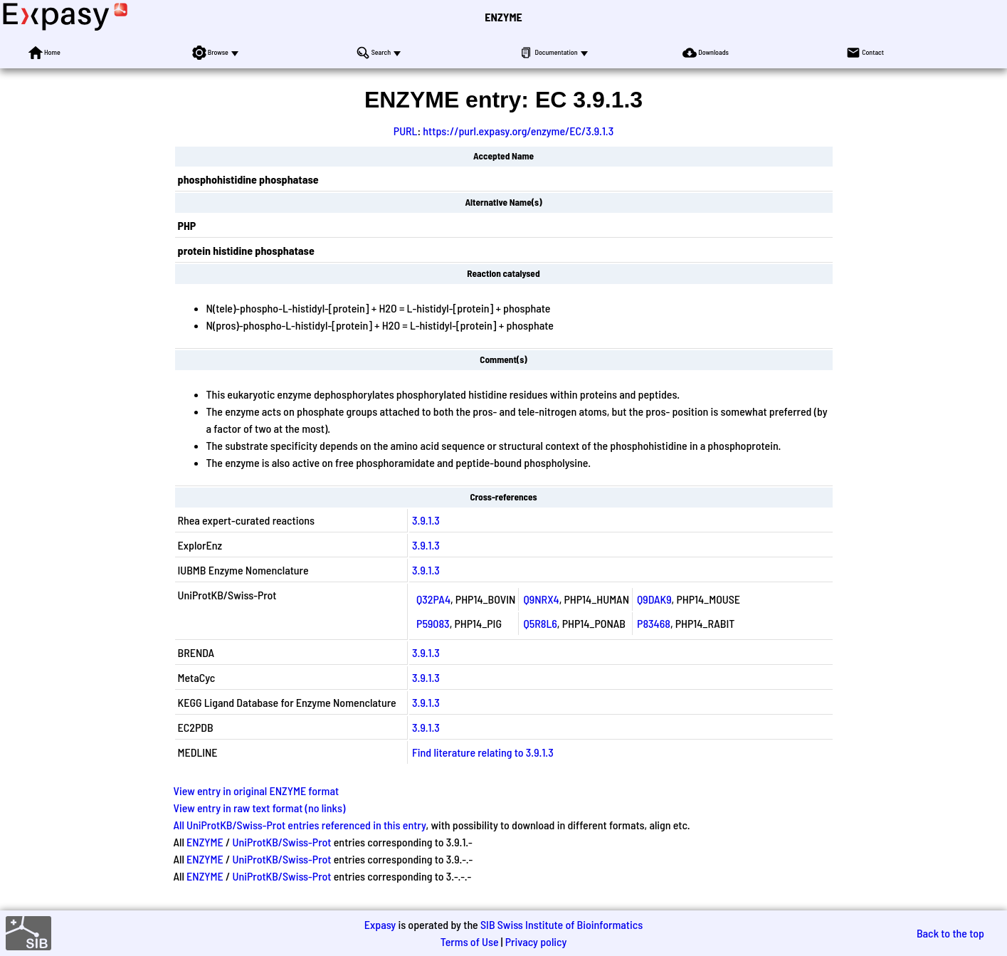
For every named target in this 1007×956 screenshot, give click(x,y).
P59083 (433, 623)
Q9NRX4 (541, 599)
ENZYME (503, 16)
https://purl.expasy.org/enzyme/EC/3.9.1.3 (518, 130)
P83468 (653, 623)
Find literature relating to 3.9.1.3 (483, 752)
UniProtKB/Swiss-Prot (281, 842)
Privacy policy (536, 941)
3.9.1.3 (426, 520)
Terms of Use (470, 941)
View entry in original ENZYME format (256, 790)
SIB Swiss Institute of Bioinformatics (561, 924)
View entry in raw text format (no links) (260, 807)
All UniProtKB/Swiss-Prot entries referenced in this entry (300, 824)
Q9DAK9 (654, 599)
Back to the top (950, 933)
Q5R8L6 (540, 623)
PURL (406, 130)
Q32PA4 (433, 599)
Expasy (380, 924)
